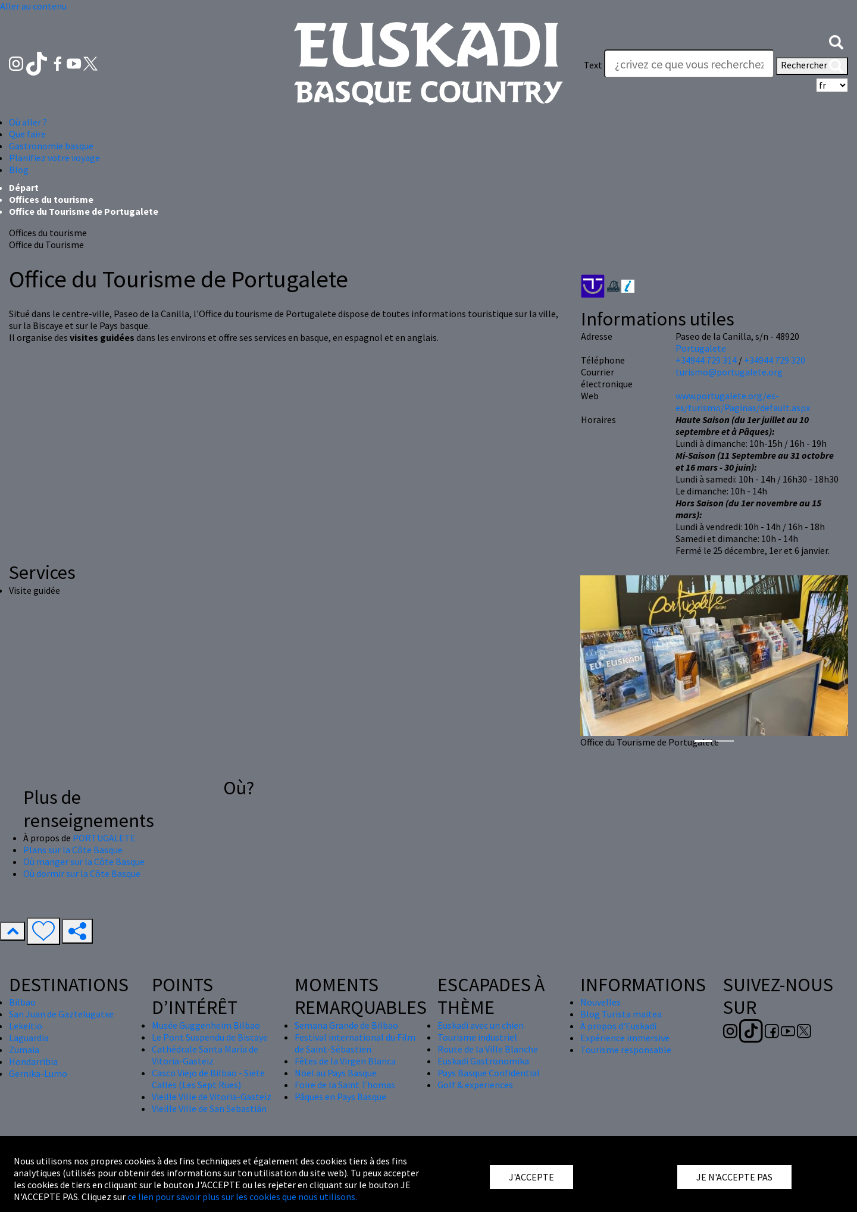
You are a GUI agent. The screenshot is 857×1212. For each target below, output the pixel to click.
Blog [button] (19, 170)
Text (593, 65)
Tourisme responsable (625, 1050)
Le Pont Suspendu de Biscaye (210, 1037)
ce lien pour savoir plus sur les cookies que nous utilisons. (242, 1196)
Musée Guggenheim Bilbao (206, 1025)
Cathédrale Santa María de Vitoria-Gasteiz (205, 1055)
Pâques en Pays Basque (340, 1097)
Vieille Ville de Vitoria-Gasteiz (211, 1097)
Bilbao (22, 1002)
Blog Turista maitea (621, 1014)
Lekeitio (25, 1026)
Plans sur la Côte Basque (73, 850)
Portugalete (700, 348)
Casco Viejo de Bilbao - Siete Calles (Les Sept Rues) (208, 1079)
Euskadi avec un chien (480, 1025)
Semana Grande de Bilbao (346, 1025)
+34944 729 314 (706, 360)
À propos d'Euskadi (618, 1026)
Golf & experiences (475, 1085)
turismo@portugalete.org (729, 372)
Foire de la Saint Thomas (345, 1085)
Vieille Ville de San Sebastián (209, 1108)
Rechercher (812, 66)
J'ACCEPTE (531, 1177)
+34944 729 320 (774, 360)
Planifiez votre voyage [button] (54, 158)
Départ (24, 187)
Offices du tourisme (51, 199)
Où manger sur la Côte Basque (84, 861)
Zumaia (24, 1050)
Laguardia (29, 1038)
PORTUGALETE (104, 838)
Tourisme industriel (477, 1037)
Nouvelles (600, 1002)
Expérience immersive (625, 1038)
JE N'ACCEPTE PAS (734, 1177)
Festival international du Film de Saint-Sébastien (355, 1043)
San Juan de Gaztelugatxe (61, 1014)
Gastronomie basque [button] (51, 146)
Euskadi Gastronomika (483, 1061)
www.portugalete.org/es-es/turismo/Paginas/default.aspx (742, 402)
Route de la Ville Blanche (487, 1049)
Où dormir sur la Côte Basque (81, 873)
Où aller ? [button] (28, 122)
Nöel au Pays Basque (336, 1073)
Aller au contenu (33, 6)
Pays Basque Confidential (488, 1073)
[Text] (689, 63)
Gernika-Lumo (38, 1073)
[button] (836, 41)
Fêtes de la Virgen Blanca (345, 1061)
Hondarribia (33, 1061)
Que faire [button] (27, 134)
